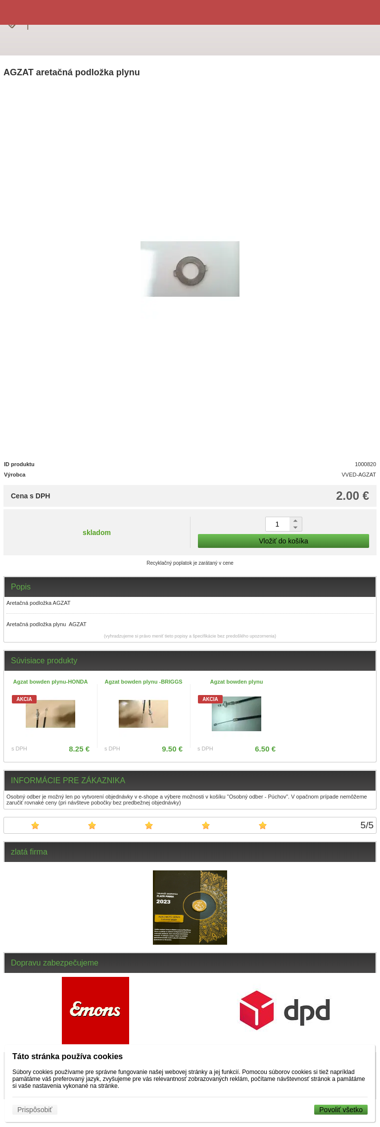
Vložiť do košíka (283, 541)
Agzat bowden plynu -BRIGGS (143, 682)
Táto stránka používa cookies (67, 1056)
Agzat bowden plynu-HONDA (50, 682)
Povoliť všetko (341, 1110)
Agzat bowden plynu (236, 682)
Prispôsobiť (34, 1110)
